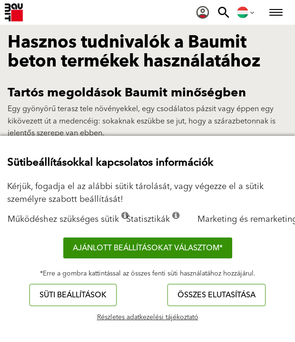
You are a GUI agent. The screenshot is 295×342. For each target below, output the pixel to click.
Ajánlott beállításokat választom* (148, 248)
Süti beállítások (73, 295)
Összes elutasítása (216, 295)
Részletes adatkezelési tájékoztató (147, 317)
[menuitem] (202, 12)
